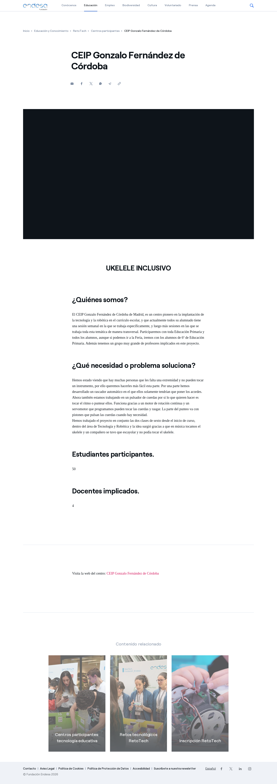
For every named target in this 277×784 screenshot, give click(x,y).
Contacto (29, 768)
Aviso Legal (47, 768)
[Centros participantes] (105, 31)
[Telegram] (109, 83)
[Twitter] (91, 83)
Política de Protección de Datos (108, 768)
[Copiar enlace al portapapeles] (119, 83)
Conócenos (69, 5)
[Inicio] (26, 31)
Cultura (152, 5)
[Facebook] (81, 83)
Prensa (193, 5)
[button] (252, 5)
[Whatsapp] (100, 83)
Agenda (210, 5)
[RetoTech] (79, 31)
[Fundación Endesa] (35, 6)
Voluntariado (173, 5)
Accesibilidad (141, 768)
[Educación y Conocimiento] (51, 31)
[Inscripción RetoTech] (200, 709)
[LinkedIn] (240, 769)
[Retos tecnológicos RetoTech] (138, 709)
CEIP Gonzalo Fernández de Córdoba (133, 573)
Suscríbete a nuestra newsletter (175, 768)
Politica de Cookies (70, 768)
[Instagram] (249, 769)
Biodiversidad (131, 5)
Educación (90, 5)
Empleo (110, 5)
